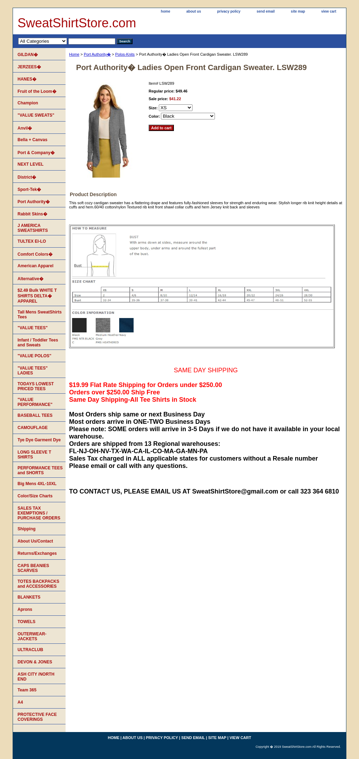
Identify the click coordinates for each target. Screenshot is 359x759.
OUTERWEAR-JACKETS (32, 636)
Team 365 (27, 690)
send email (266, 11)
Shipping (26, 528)
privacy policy (229, 11)
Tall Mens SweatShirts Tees (40, 314)
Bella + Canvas (32, 139)
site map (298, 11)
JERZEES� (29, 66)
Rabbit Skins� (32, 214)
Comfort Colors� (35, 254)
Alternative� (30, 278)
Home (74, 54)
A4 (20, 702)
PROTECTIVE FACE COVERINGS (37, 717)
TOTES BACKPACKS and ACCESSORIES (38, 584)
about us (194, 11)
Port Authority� (97, 54)
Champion (28, 103)
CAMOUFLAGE (33, 427)
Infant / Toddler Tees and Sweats (38, 342)
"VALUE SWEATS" (36, 115)
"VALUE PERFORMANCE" (35, 402)
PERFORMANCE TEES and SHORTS (40, 470)
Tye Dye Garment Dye (39, 439)
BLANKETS (29, 597)
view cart (328, 11)
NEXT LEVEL (30, 164)
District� (27, 177)
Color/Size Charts (35, 496)
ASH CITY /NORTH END (36, 677)
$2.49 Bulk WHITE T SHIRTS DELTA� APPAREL (37, 296)
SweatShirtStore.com (77, 23)
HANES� (27, 79)
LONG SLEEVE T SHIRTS (34, 455)
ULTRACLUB (30, 649)
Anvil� (25, 128)
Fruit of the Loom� (37, 91)
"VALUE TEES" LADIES (33, 370)
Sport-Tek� (29, 189)
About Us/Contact (35, 541)
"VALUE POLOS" (35, 355)
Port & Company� (36, 152)
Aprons (25, 609)
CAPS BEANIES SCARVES (33, 568)
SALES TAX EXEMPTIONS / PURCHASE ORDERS (39, 513)
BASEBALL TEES (35, 415)
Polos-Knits (125, 54)
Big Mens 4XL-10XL (37, 483)
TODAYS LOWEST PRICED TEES (36, 386)
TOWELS (26, 621)
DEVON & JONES (35, 662)
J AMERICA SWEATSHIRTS (33, 228)
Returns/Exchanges (37, 553)
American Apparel (35, 265)
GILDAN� (28, 54)
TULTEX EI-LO (32, 241)
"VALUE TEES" (33, 327)
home (165, 11)
